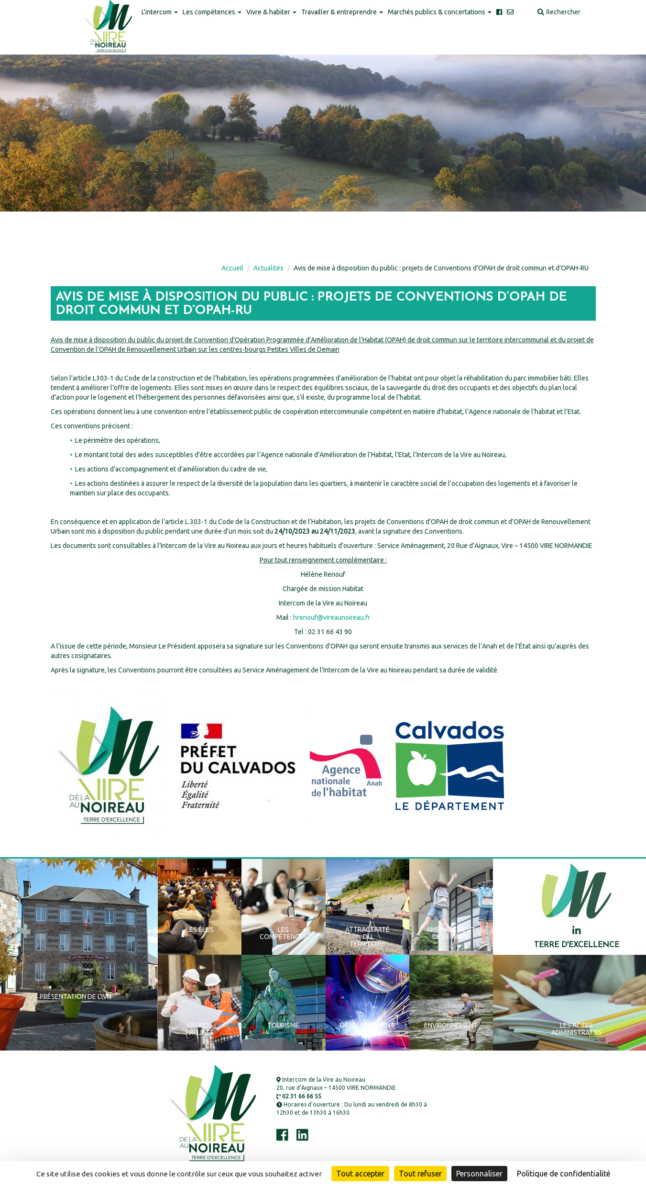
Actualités (268, 268)
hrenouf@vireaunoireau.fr (331, 617)
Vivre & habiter (271, 12)
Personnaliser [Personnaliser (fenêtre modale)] (479, 1173)
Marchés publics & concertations (440, 12)
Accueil (232, 268)
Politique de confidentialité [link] (563, 1173)
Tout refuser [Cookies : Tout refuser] (420, 1173)
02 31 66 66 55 (298, 1096)
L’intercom (160, 12)
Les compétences (212, 12)
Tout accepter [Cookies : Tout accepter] (360, 1173)
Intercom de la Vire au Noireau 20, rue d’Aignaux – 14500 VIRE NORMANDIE (336, 1083)
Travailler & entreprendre (342, 12)
